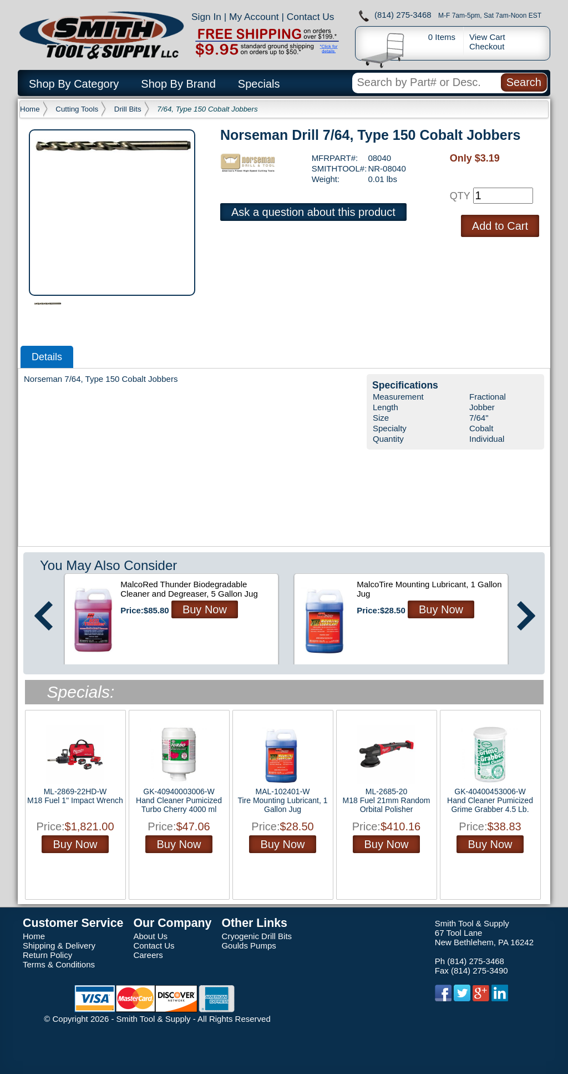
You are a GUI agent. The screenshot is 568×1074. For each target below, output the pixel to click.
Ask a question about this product (313, 212)
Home (30, 109)
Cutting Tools (76, 109)
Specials (259, 84)
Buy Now (204, 609)
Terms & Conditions (59, 964)
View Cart (487, 37)
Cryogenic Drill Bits (256, 936)
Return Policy (47, 955)
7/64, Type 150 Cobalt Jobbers (207, 109)
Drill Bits (127, 109)
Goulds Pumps (248, 945)
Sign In (206, 16)
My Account (254, 16)
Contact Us (310, 16)
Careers (148, 955)
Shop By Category (74, 84)
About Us (150, 936)
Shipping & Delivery (59, 945)
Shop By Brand (178, 84)
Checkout (486, 46)
